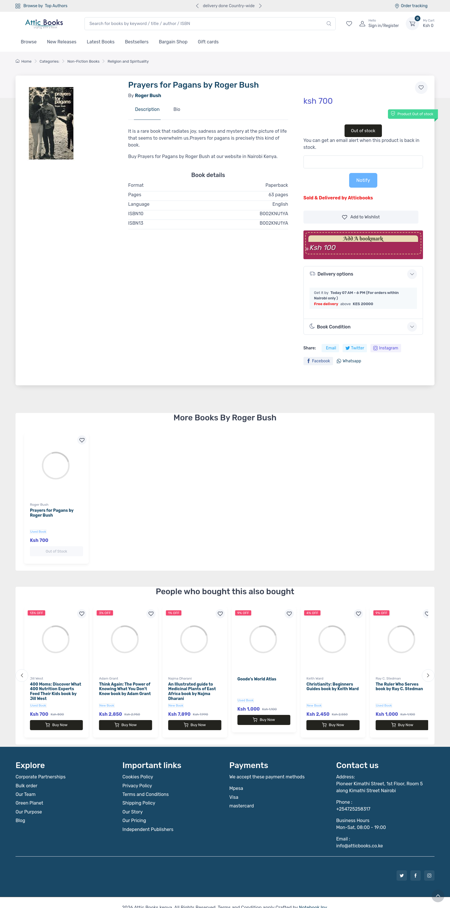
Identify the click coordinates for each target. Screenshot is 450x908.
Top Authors (56, 5)
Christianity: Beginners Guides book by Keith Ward (333, 681)
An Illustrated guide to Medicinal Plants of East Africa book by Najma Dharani (192, 686)
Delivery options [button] (331, 274)
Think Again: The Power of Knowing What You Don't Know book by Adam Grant (125, 684)
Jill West (36, 673)
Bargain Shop (173, 42)
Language (138, 204)
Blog (20, 810)
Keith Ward (315, 673)
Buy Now (56, 719)
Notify (363, 180)
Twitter (354, 348)
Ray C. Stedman (388, 673)
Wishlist (361, 217)
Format (136, 185)
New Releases (61, 42)
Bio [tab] (176, 109)
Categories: (49, 61)
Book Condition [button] (330, 326)
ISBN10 (135, 213)
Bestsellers (137, 42)
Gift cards (208, 42)
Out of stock (363, 130)
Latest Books (101, 42)
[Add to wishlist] (421, 87)
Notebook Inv (313, 897)
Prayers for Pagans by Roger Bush (52, 513)
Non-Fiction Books (83, 61)
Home (24, 61)
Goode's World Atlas (256, 674)
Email (331, 348)
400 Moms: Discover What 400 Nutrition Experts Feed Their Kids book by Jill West (55, 686)
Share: (309, 348)
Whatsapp (349, 361)
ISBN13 (135, 223)
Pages (134, 194)
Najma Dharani (180, 673)
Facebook (318, 361)
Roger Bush (39, 505)
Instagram (385, 348)
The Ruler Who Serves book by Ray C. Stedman (399, 681)
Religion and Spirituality (128, 61)
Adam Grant (108, 673)
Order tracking (411, 5)
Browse (28, 42)
